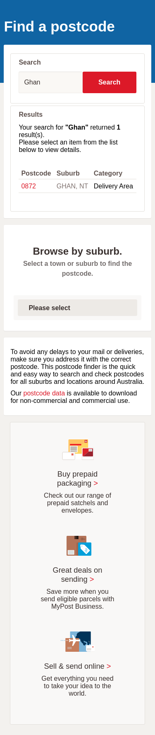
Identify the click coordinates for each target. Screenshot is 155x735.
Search (109, 82)
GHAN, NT (72, 186)
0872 (28, 186)
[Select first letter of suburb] (77, 307)
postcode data (44, 393)
